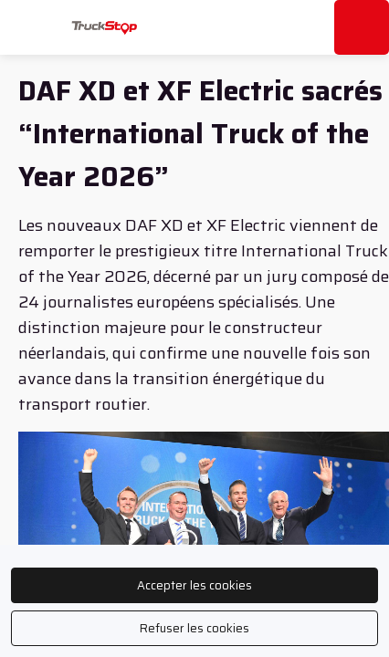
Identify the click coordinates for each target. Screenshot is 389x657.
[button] (27, 27)
